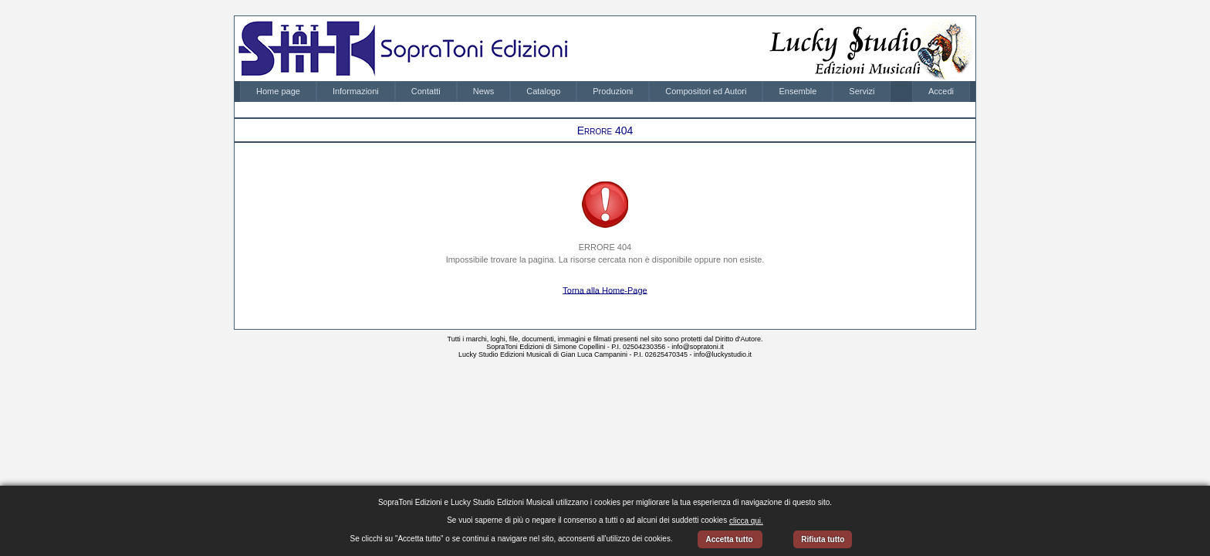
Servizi (861, 91)
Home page (278, 91)
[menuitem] (278, 91)
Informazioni (356, 91)
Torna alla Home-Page (605, 289)
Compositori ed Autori (705, 91)
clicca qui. (746, 521)
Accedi (941, 91)
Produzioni (613, 91)
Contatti (426, 91)
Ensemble (797, 91)
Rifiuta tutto (822, 539)
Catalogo (543, 91)
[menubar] (565, 91)
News (484, 91)
